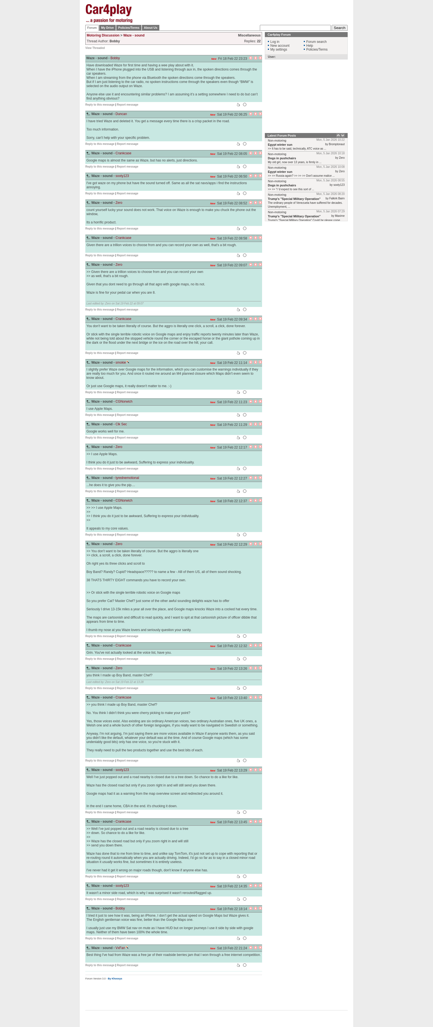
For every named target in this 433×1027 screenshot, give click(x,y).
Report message (127, 104)
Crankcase (123, 153)
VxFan (122, 948)
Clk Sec (121, 424)
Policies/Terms (128, 27)
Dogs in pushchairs (282, 158)
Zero (118, 203)
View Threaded (95, 47)
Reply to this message (100, 104)
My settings (278, 49)
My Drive (107, 27)
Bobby (115, 58)
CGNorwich (123, 401)
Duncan (121, 114)
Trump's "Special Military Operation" (294, 198)
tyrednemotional (127, 478)
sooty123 (122, 176)
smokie (122, 362)
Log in (274, 42)
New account (279, 46)
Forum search (316, 42)
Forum (92, 27)
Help (309, 46)
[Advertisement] (375, 87)
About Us (150, 27)
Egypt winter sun (280, 144)
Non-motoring (277, 140)
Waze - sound (133, 35)
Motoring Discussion (103, 35)
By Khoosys (115, 978)
